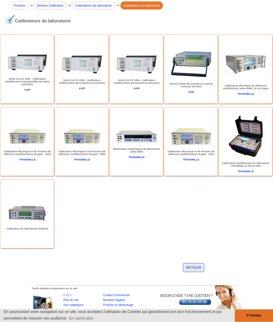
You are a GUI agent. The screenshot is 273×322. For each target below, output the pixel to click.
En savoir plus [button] (81, 318)
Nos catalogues (73, 304)
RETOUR (193, 268)
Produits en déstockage (118, 304)
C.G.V (67, 295)
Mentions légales (114, 300)
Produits (19, 5)
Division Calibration (50, 5)
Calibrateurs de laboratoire (93, 5)
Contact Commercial (116, 295)
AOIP (27, 89)
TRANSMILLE (246, 94)
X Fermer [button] (254, 315)
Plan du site (71, 300)
